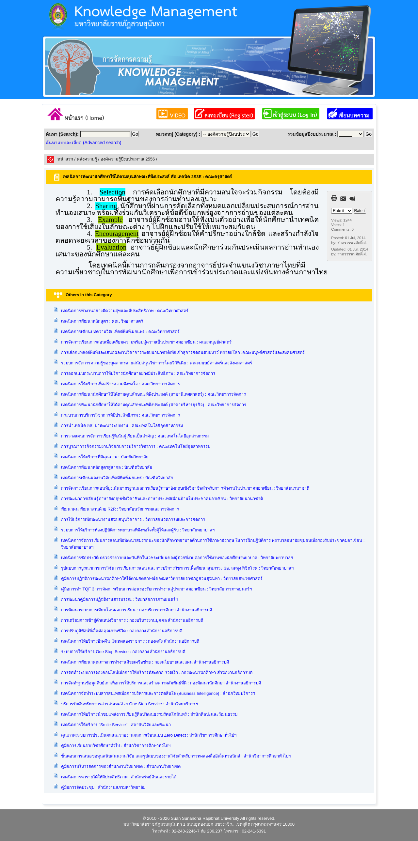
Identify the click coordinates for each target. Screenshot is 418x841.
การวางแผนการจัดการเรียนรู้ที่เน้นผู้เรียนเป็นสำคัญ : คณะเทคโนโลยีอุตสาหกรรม (135, 436)
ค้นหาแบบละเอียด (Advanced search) (83, 142)
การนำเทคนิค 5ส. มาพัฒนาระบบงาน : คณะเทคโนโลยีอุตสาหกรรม (122, 425)
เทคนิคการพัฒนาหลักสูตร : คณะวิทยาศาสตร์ (102, 321)
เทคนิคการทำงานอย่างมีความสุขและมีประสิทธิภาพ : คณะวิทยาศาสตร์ (124, 310)
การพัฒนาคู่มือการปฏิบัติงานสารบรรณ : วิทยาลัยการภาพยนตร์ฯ (119, 599)
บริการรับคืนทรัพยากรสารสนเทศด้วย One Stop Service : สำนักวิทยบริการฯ (129, 703)
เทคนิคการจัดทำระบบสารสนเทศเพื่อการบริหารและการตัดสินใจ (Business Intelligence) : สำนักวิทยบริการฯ (158, 693)
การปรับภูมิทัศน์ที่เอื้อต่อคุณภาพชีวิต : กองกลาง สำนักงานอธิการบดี (121, 630)
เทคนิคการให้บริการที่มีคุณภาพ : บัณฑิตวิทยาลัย (105, 456)
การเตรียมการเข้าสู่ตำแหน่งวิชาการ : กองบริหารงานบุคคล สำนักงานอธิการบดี (132, 620)
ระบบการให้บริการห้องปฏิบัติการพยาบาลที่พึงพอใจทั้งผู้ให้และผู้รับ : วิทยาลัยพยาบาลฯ (138, 530)
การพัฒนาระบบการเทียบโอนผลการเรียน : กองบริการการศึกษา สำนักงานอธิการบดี (136, 609)
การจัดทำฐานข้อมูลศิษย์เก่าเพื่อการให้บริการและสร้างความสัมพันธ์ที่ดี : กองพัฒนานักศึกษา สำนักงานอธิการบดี (161, 682)
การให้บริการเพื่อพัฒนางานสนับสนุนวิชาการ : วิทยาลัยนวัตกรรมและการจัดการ (133, 519)
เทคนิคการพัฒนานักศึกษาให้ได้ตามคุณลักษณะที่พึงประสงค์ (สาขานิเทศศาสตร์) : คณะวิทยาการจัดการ (153, 394)
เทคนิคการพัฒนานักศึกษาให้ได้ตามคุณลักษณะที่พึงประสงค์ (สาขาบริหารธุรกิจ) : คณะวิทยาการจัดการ (153, 404)
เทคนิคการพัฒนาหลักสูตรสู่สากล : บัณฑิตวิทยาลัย (106, 467)
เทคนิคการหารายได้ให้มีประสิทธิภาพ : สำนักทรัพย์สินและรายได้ (118, 776)
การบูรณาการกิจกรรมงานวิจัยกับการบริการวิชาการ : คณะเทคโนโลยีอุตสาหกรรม (135, 446)
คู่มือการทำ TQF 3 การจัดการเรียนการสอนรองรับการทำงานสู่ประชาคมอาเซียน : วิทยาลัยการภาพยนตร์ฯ (156, 589)
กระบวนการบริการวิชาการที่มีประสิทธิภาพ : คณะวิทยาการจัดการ (120, 415)
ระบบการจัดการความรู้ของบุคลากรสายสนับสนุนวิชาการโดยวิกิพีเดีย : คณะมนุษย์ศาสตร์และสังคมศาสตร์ (156, 362)
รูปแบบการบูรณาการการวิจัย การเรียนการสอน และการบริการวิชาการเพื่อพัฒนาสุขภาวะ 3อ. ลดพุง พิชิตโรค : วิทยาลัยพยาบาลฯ (177, 568)
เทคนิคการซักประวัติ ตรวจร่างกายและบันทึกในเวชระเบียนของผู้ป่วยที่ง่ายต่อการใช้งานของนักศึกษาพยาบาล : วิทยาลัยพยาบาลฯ (177, 557)
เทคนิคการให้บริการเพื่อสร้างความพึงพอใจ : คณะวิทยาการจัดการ (120, 383)
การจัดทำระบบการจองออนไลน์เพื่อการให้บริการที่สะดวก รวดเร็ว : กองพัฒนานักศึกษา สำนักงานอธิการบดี (156, 672)
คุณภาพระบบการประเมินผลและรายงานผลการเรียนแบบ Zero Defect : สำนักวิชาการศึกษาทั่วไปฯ (148, 735)
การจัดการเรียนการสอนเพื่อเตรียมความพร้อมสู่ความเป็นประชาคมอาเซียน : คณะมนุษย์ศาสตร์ (146, 342)
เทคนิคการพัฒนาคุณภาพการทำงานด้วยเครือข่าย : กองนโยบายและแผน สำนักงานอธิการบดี (145, 662)
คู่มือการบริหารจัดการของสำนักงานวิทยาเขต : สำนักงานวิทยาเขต (121, 766)
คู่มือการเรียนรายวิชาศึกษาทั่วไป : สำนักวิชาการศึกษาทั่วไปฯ (115, 745)
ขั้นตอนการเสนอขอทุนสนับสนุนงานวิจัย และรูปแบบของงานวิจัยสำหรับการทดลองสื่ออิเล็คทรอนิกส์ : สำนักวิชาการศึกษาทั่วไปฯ (176, 756)
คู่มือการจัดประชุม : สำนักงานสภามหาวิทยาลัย (103, 787)
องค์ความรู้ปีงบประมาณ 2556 (128, 159)
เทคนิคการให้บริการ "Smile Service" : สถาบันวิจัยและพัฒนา (116, 724)
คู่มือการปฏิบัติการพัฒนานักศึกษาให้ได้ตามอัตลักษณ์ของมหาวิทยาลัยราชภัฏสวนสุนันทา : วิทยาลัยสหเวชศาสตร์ (162, 578)
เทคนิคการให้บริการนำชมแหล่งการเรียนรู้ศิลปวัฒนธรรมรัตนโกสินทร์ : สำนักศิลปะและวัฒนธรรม (149, 714)
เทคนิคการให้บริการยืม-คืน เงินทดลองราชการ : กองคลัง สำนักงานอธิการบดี (130, 641)
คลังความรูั (87, 159)
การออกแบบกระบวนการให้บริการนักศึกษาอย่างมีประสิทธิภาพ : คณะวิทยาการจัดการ (138, 373)
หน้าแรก (65, 159)
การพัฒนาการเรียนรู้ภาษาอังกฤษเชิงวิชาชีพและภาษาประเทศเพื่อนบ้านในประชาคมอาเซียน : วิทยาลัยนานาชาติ (162, 498)
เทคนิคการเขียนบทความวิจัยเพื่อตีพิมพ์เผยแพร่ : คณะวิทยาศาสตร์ (120, 331)
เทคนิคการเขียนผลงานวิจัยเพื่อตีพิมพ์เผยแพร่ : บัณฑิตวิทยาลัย (117, 477)
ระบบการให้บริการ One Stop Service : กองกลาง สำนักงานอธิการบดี (123, 651)
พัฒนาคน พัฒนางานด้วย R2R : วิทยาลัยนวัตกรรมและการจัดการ (120, 509)
